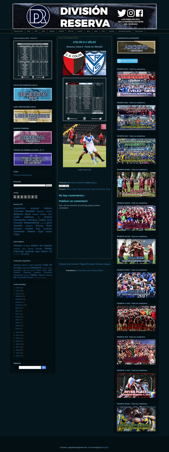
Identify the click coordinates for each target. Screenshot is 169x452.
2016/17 (80, 31)
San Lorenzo (44, 228)
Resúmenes (18, 275)
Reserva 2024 (18, 31)
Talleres (31, 231)
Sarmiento (19, 231)
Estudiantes (20, 220)
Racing (39, 225)
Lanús (48, 222)
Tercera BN (21, 277)
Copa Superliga (35, 265)
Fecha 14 (94, 189)
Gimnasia (32, 220)
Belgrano (18, 214)
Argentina (25, 265)
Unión (49, 231)
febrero (18, 325)
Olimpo (48, 248)
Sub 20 (26, 275)
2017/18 (70, 31)
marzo (17, 323)
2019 (18, 341)
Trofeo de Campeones (41, 277)
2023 (28, 31)
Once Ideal (47, 270)
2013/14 (111, 31)
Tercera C (30, 277)
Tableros (41, 275)
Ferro (24, 249)
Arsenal (35, 208)
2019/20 (51, 31)
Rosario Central (23, 228)
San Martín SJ (43, 251)
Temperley (25, 254)
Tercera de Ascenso (125, 31)
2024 (18, 291)
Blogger (105, 447)
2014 (103, 31)
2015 (95, 31)
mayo (17, 317)
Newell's (18, 225)
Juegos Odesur (47, 268)
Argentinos (19, 208)
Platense (29, 226)
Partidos (17, 272)
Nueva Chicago (35, 249)
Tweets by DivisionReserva (23, 175)
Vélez (108, 189)
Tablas (33, 275)
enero (17, 329)
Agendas (17, 265)
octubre (18, 302)
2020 (18, 338)
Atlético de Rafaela (41, 245)
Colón (74, 189)
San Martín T (17, 254)
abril (17, 320)
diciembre (18, 296)
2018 (18, 344)
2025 (18, 288)
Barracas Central (44, 211)
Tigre (40, 231)
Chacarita (17, 249)
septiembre (19, 305)
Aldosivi (18, 245)
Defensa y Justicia (38, 217)
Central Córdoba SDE (42, 214)
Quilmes (29, 251)
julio (17, 311)
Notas (38, 270)
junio (17, 314)
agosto (17, 308)
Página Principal (87, 264)
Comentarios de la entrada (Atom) (90, 270)
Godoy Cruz (45, 220)
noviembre (19, 299)
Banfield (30, 211)
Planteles (27, 272)
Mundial (32, 270)
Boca (28, 214)
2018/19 (61, 31)
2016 (88, 31)
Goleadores (35, 267)
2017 (18, 347)
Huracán (18, 222)
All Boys (26, 246)
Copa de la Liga (83, 189)
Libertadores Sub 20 (21, 270)
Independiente (31, 222)
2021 (43, 31)
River (49, 225)
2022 (36, 31)
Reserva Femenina (43, 272)
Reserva (101, 189)
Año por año (139, 31)
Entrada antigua (103, 264)
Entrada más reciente (68, 264)
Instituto (42, 223)
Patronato (19, 251)
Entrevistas (25, 268)
